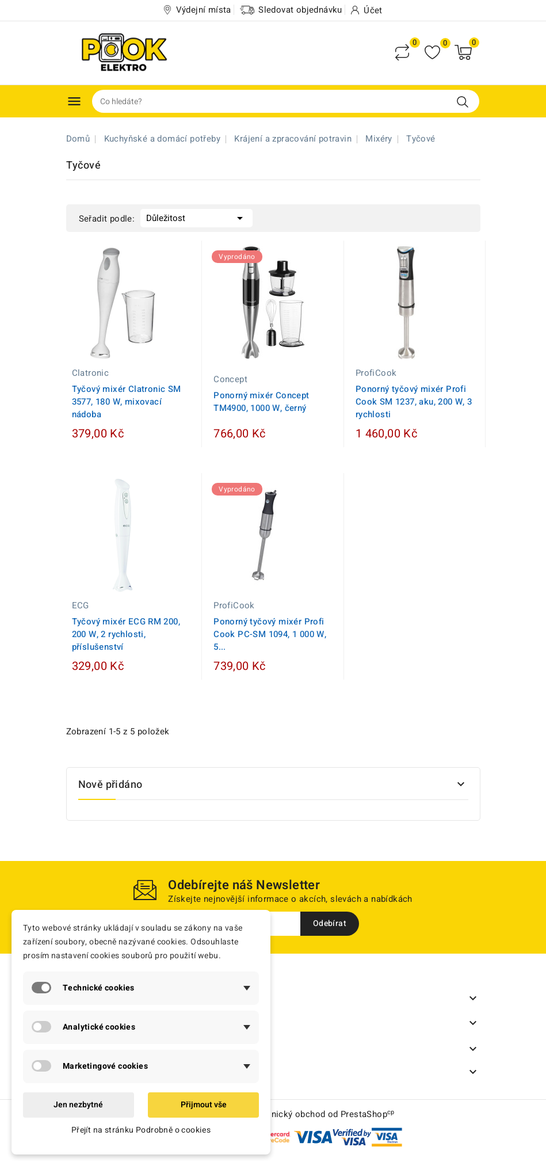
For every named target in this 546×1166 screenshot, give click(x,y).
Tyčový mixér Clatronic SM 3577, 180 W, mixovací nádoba (126, 402)
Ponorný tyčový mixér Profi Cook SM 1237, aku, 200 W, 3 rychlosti (414, 402)
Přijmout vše (204, 1105)
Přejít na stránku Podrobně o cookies (141, 1130)
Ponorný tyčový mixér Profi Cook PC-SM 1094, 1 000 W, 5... (269, 634)
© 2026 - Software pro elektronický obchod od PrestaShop (273, 1114)
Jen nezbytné (78, 1105)
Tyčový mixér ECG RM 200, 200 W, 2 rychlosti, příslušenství (126, 634)
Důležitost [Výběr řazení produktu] (196, 217)
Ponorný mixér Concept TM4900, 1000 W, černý (261, 401)
